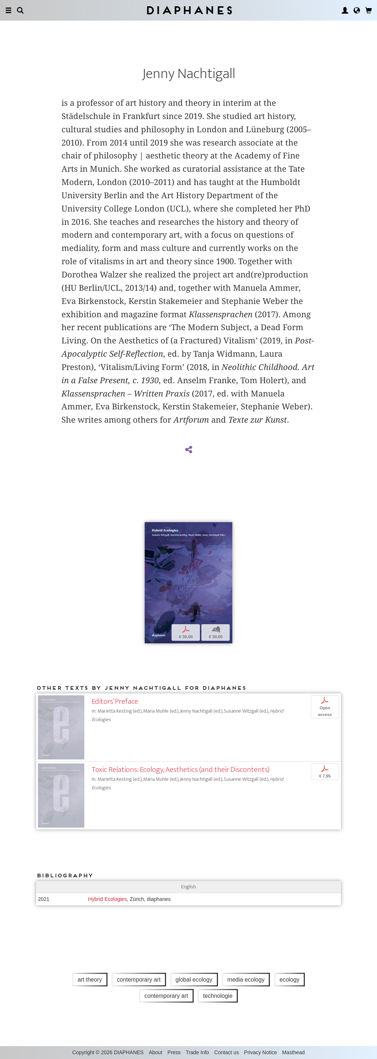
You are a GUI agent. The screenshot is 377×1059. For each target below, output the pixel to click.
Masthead (293, 1052)
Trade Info (197, 1052)
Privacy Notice (260, 1052)
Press (174, 1052)
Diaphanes (188, 10)
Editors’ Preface (115, 701)
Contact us (226, 1052)
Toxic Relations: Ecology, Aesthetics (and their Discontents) (180, 769)
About (155, 1052)
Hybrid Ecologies (107, 899)
